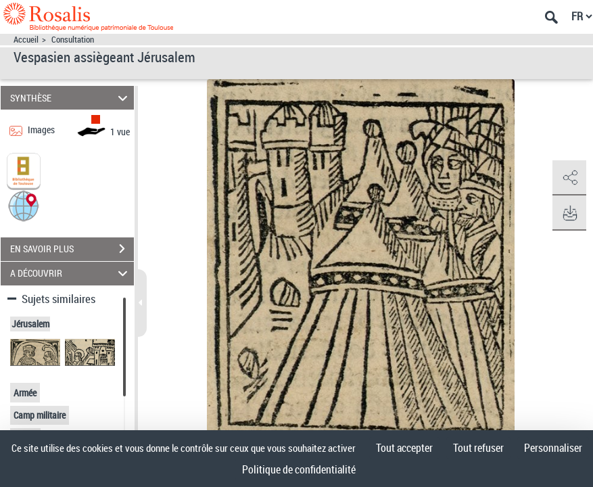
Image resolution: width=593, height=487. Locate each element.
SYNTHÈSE (71, 98)
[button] (24, 204)
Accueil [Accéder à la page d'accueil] (26, 39)
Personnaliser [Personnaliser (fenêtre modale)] (553, 447)
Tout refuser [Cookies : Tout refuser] (478, 447)
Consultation (72, 39)
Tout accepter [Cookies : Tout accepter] (404, 447)
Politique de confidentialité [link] (299, 469)
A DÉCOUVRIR (71, 273)
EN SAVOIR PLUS (72, 248)
